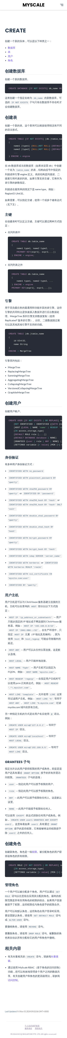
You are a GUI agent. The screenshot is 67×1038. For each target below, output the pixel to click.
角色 (10, 60)
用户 (10, 56)
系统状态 (38, 1028)
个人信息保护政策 (32, 1026)
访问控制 (13, 983)
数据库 (11, 47)
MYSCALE (33, 5)
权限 (34, 854)
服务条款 (28, 1028)
